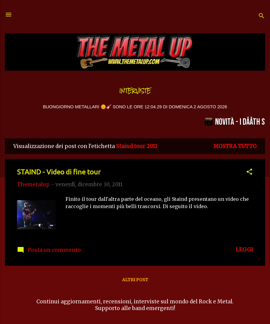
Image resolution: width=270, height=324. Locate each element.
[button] (249, 172)
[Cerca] (261, 16)
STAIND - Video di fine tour (59, 172)
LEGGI (244, 249)
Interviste (135, 91)
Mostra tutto (235, 146)
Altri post (135, 279)
